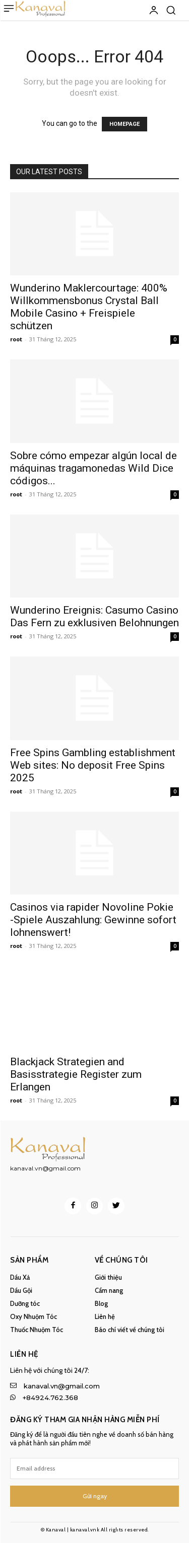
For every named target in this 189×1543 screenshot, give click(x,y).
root (16, 339)
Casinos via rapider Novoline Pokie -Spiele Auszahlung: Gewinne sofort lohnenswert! (93, 919)
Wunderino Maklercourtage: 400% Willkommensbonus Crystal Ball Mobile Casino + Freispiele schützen (88, 307)
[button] (171, 10)
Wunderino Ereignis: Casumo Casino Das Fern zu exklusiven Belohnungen (94, 616)
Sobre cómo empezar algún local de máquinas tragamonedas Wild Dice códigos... (93, 468)
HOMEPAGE (124, 124)
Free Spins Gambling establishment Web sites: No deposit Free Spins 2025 (92, 765)
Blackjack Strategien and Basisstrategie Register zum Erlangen (76, 1074)
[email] (94, 1468)
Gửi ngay (95, 1496)
